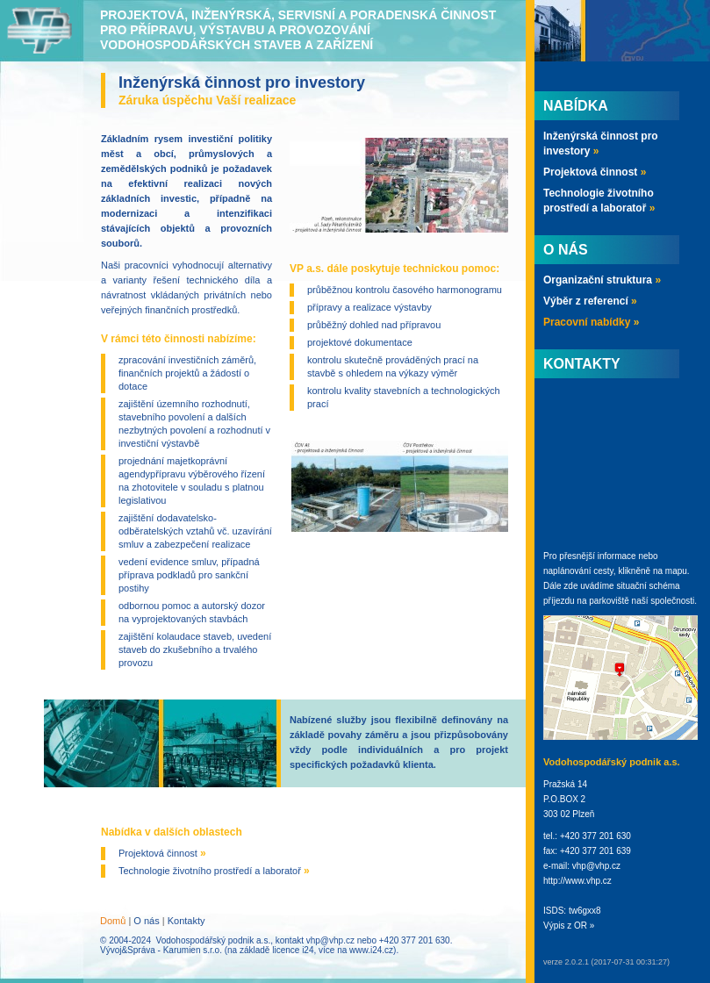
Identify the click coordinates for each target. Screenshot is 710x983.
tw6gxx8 (585, 910)
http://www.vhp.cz (577, 881)
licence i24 (292, 950)
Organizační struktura (602, 280)
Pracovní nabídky (591, 322)
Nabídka (575, 105)
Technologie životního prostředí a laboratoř (214, 870)
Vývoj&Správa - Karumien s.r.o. (161, 950)
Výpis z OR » (568, 925)
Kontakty (186, 920)
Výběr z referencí (590, 301)
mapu (676, 571)
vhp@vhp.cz (330, 940)
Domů (113, 920)
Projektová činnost (162, 853)
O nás (146, 920)
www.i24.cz (371, 950)
